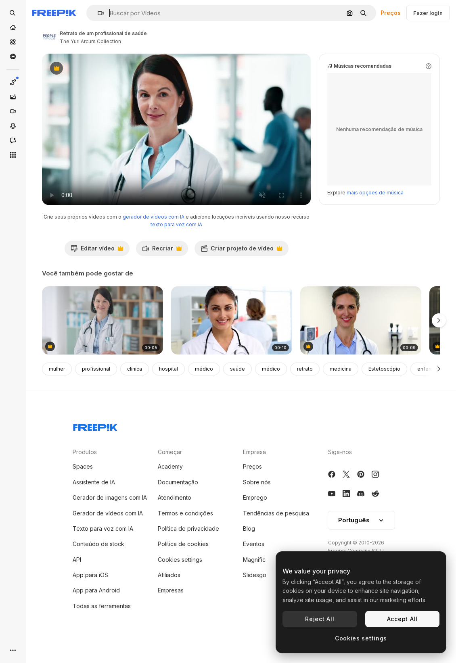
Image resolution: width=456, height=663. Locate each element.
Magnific (254, 569)
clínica (134, 379)
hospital (168, 379)
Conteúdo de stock (98, 554)
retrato (305, 379)
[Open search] (12, 12)
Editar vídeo (97, 260)
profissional (96, 379)
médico (204, 379)
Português (361, 530)
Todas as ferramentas (102, 616)
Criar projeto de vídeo (241, 260)
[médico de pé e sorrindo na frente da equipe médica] (231, 331)
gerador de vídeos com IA (153, 227)
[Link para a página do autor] (49, 36)
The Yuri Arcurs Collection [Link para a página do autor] (90, 41)
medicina (340, 379)
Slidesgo (254, 585)
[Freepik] (54, 13)
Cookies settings (180, 569)
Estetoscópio (384, 379)
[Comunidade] (12, 56)
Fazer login (428, 13)
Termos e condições (185, 523)
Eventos (253, 554)
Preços (391, 12)
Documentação (178, 492)
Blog (249, 538)
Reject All (319, 618)
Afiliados (169, 585)
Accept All (402, 618)
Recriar (162, 260)
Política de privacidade (188, 538)
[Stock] (12, 41)
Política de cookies (183, 554)
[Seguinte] (439, 379)
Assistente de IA (94, 492)
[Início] (12, 27)
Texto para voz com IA (103, 538)
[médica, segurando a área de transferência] (360, 331)
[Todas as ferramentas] (12, 154)
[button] (97, 13)
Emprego (255, 507)
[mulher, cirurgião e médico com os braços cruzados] (102, 331)
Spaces (83, 476)
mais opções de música (375, 203)
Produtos (85, 462)
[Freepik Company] (95, 436)
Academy (170, 476)
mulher (57, 379)
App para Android (96, 600)
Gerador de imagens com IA (110, 507)
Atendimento (174, 507)
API (77, 569)
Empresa (254, 462)
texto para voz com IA (176, 234)
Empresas (171, 600)
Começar (170, 462)
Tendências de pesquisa (276, 523)
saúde (237, 379)
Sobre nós (257, 492)
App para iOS (90, 585)
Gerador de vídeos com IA (108, 523)
